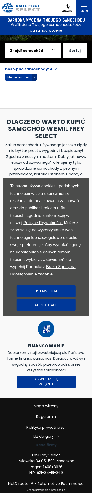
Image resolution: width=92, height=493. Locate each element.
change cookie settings (46, 490)
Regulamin (46, 416)
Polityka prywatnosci (45, 427)
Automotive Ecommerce (60, 483)
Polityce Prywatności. (43, 222)
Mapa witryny (46, 405)
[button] (21, 77)
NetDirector (19, 483)
